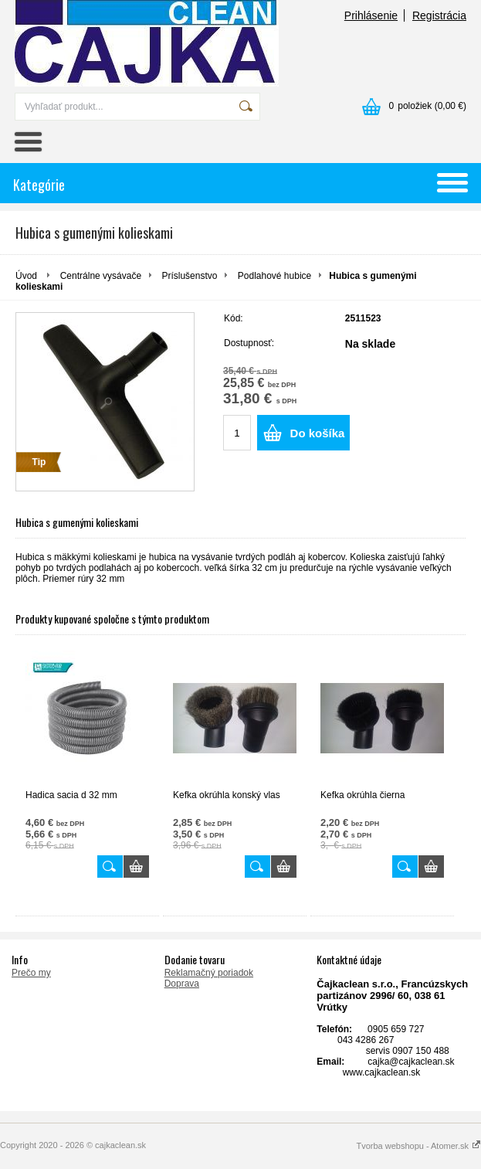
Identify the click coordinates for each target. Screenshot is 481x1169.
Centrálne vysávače (100, 275)
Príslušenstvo (189, 275)
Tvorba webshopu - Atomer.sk (418, 1145)
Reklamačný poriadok (208, 972)
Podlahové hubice (274, 275)
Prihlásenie (371, 15)
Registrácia (439, 15)
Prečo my (31, 972)
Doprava (181, 983)
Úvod (26, 275)
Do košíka (317, 433)
